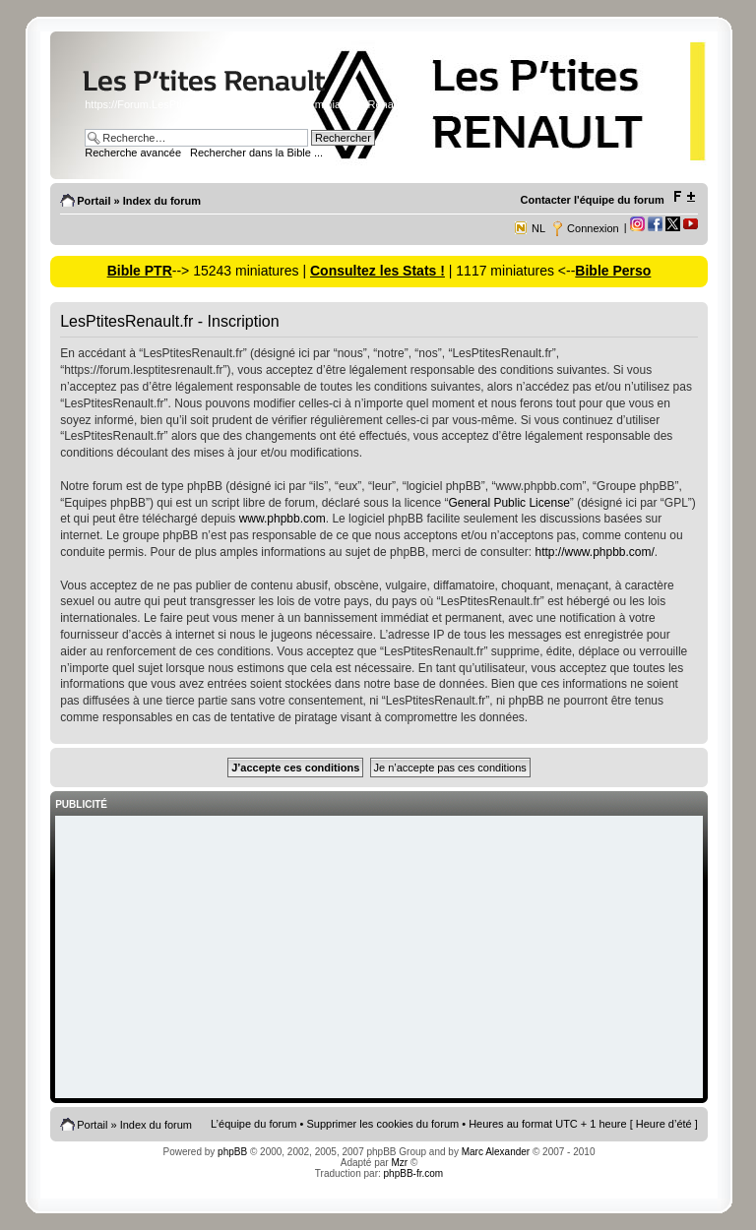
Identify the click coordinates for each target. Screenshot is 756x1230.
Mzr (399, 1162)
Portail (93, 201)
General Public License (508, 503)
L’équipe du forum (253, 1124)
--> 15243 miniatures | (241, 270)
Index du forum (162, 201)
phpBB (232, 1151)
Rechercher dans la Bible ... (256, 152)
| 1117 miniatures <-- (510, 270)
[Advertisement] (379, 958)
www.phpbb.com (282, 518)
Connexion (593, 228)
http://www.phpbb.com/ (594, 552)
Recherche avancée (133, 152)
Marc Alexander (496, 1151)
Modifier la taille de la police (683, 197)
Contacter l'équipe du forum (592, 200)
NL (538, 228)
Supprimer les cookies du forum (383, 1124)
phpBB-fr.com (414, 1173)
